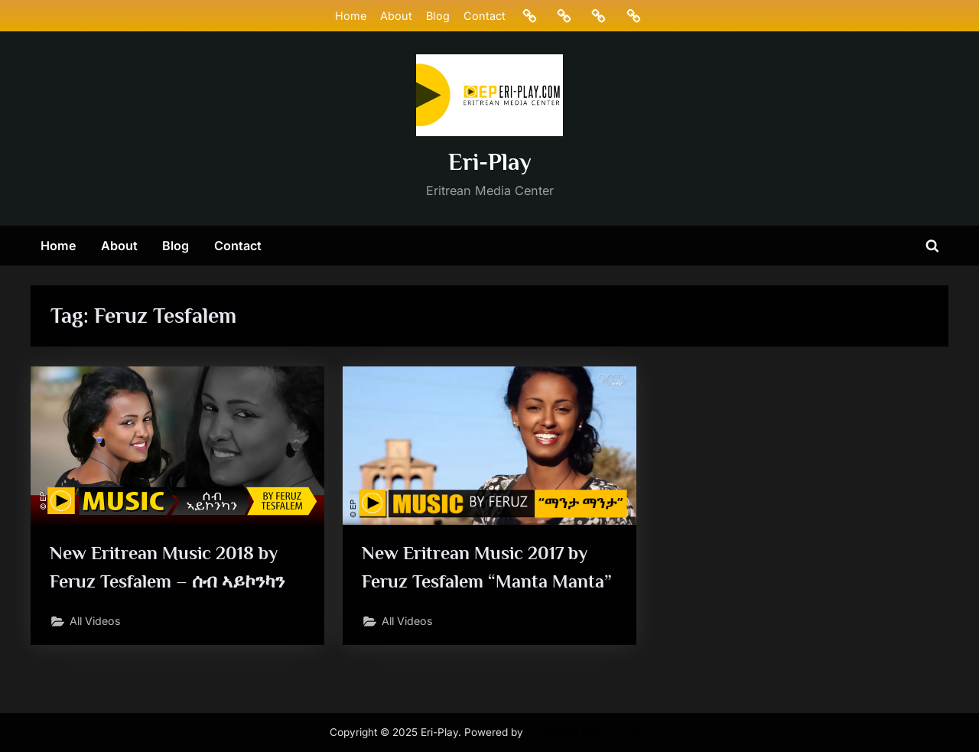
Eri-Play (490, 161)
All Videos (97, 623)
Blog (437, 15)
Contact (484, 15)
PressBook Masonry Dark (588, 732)
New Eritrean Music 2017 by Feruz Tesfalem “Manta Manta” (478, 581)
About (395, 15)
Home (350, 15)
